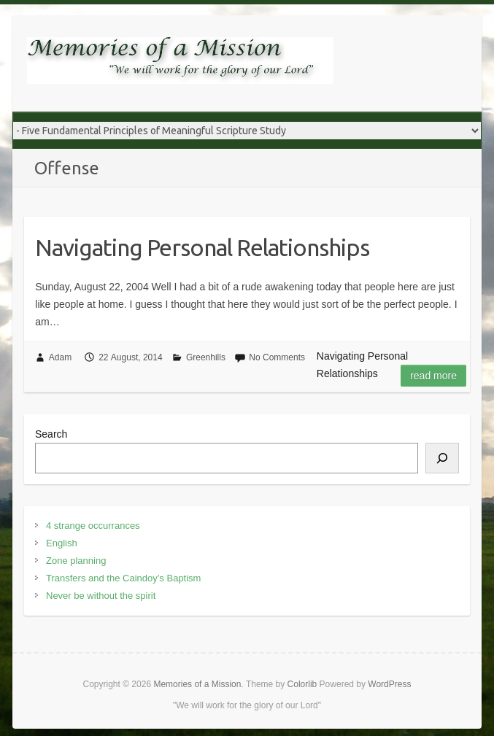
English (61, 543)
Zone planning (76, 560)
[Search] (442, 458)
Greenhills (205, 357)
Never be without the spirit (100, 595)
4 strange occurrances (93, 525)
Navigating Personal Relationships (202, 247)
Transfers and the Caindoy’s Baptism (123, 578)
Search (51, 434)
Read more (433, 375)
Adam (60, 357)
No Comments (277, 357)
